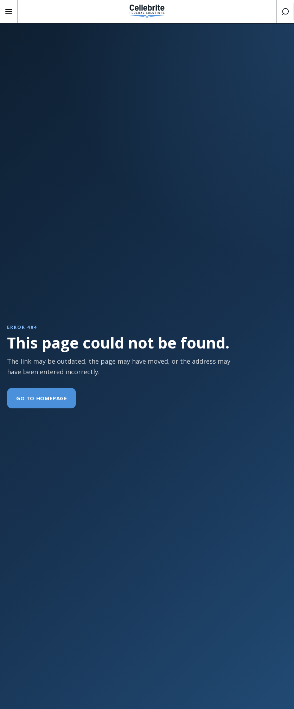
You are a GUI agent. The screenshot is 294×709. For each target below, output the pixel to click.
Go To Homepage (41, 398)
